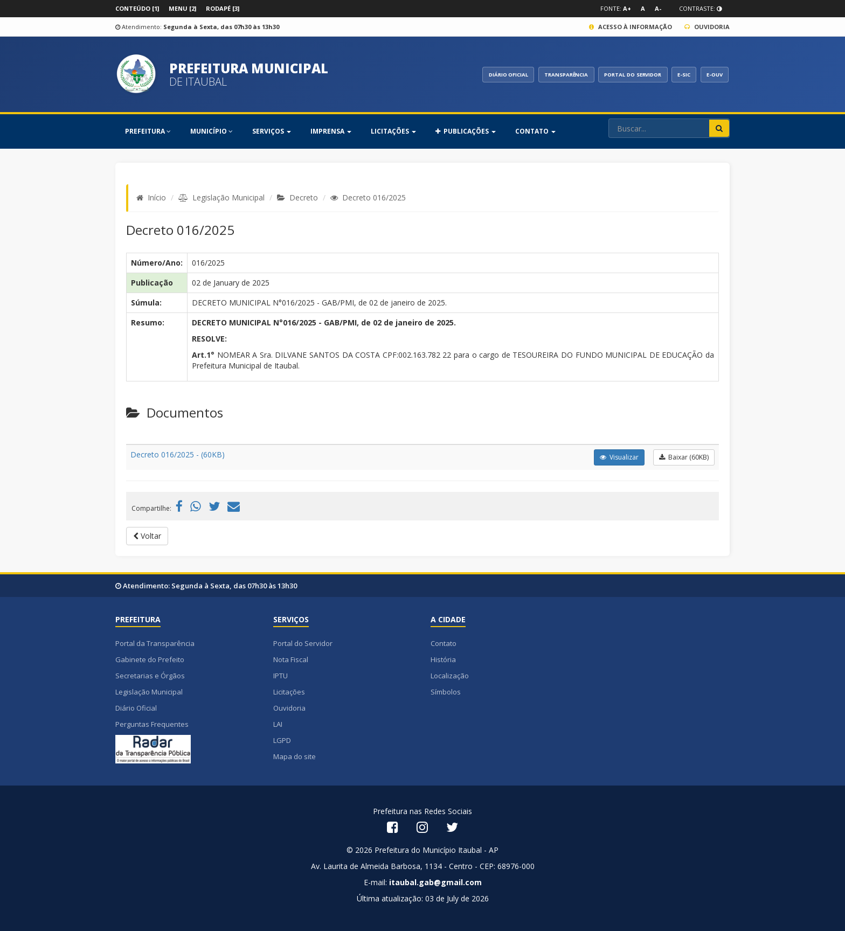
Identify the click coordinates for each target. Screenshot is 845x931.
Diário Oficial (136, 708)
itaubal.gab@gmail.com (435, 882)
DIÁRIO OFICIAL (483, 74)
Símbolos (446, 692)
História (443, 659)
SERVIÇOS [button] (271, 131)
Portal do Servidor (303, 643)
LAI (277, 724)
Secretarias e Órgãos (150, 675)
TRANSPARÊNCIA (546, 74)
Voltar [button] (147, 536)
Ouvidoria (707, 27)
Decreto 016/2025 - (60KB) (177, 454)
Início (157, 197)
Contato (443, 643)
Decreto (303, 197)
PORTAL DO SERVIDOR (620, 74)
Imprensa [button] (330, 131)
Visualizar (619, 457)
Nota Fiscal (290, 659)
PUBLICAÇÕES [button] (465, 131)
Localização (450, 675)
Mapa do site (294, 756)
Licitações (289, 692)
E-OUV (712, 74)
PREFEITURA (148, 131)
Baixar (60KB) (684, 457)
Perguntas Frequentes (152, 724)
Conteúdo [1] (137, 8)
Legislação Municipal (228, 197)
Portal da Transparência (155, 643)
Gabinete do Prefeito (149, 659)
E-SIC (678, 74)
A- (658, 8)
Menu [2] (182, 8)
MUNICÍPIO (211, 131)
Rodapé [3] (222, 8)
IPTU (280, 675)
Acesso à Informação (630, 27)
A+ (627, 8)
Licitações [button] (393, 131)
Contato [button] (535, 131)
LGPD (282, 740)
